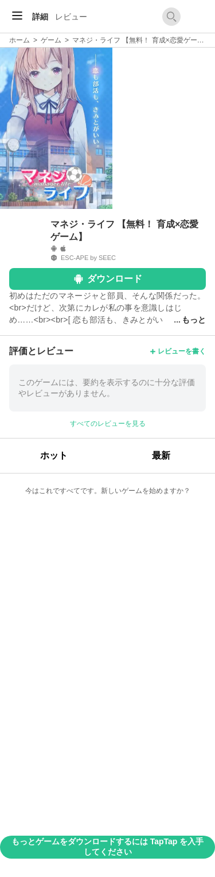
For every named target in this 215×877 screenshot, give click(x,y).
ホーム (19, 40)
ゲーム (51, 40)
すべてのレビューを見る (108, 424)
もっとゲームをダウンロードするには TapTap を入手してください (107, 846)
